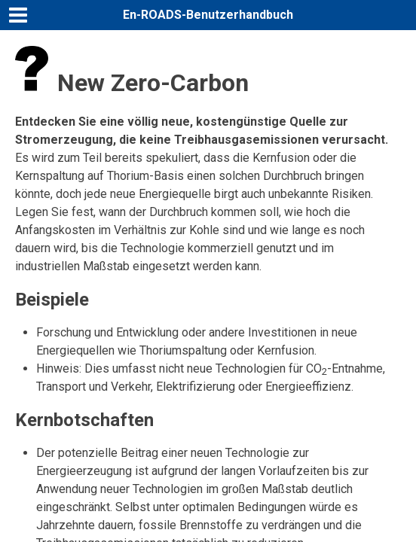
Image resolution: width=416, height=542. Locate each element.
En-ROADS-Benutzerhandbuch (208, 15)
